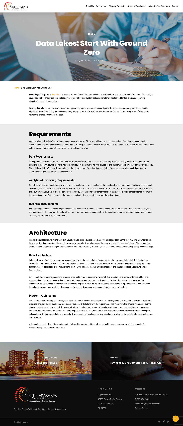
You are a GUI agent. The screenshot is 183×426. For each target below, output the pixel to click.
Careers (175, 6)
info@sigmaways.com (150, 404)
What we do (101, 6)
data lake (55, 94)
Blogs (91, 33)
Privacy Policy (141, 408)
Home (16, 88)
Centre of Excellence (136, 6)
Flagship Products (117, 6)
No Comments (100, 60)
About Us (90, 6)
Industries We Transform (159, 6)
